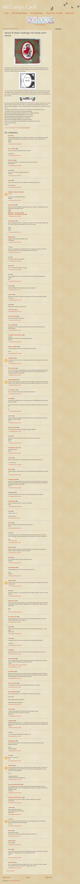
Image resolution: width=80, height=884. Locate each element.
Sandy (9, 626)
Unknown (10, 580)
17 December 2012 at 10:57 (14, 281)
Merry (9, 265)
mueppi (10, 807)
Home (7, 13)
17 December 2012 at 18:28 (14, 443)
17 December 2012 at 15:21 (14, 375)
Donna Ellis (11, 862)
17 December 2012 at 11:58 (14, 300)
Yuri (9, 819)
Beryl (9, 135)
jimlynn (10, 415)
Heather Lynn (11, 600)
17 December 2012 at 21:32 (14, 575)
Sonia (9, 436)
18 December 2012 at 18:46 (14, 678)
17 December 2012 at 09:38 (14, 216)
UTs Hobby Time (12, 316)
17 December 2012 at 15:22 (14, 385)
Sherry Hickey (11, 368)
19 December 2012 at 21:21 (14, 779)
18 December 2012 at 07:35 (14, 633)
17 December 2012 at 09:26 (14, 165)
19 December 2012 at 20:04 (14, 760)
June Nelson (11, 671)
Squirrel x (10, 547)
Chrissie (10, 709)
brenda (10, 398)
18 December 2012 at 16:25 (14, 667)
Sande (9, 180)
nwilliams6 (10, 720)
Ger (9, 732)
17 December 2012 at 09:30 (14, 175)
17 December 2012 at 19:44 (14, 506)
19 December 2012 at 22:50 (14, 802)
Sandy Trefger (11, 658)
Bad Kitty (10, 840)
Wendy (10, 557)
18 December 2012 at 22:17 (14, 704)
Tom (9, 755)
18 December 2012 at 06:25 (14, 622)
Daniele (10, 522)
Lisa (9, 532)
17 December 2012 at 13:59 (14, 353)
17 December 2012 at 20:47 (14, 552)
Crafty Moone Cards (13, 447)
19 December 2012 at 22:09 (14, 792)
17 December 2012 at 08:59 (14, 144)
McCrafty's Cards (20, 7)
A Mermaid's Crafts (12, 540)
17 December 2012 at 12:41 (14, 311)
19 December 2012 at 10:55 (14, 727)
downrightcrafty (12, 479)
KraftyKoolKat (11, 221)
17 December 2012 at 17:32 (14, 431)
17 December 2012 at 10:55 (14, 269)
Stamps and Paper (12, 346)
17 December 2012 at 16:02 (14, 411)
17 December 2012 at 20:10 (14, 518)
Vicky (9, 304)
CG (9, 247)
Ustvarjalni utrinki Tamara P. (15, 335)
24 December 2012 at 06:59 (14, 857)
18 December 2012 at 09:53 (14, 645)
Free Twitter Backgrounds (40, 24)
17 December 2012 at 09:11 (14, 155)
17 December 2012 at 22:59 (14, 596)
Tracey (9, 849)
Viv (9, 257)
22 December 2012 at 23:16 (14, 844)
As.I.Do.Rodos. (12, 389)
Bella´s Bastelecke (12, 691)
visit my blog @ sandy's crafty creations (17, 664)
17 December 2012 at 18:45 (14, 474)
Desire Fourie (11, 205)
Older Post (48, 877)
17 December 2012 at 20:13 (14, 528)
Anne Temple (11, 324)
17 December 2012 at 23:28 (14, 612)
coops (9, 638)
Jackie (9, 170)
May (9, 590)
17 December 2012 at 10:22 (14, 242)
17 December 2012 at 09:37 (14, 200)
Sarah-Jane (11, 160)
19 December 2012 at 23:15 (14, 814)
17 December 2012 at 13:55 (14, 341)
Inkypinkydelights (12, 379)
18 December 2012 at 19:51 (14, 687)
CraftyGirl (10, 765)
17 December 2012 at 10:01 (14, 232)
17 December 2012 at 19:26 (14, 487)
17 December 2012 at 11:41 (14, 289)
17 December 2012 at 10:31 (14, 252)
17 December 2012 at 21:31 (14, 562)
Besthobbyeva (11, 741)
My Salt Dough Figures (19, 13)
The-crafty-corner (12, 616)
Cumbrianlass (11, 501)
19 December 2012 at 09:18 (14, 716)
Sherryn (10, 469)
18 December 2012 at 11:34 (14, 653)
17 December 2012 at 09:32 (14, 187)
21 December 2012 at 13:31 (14, 836)
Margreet (10, 237)
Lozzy (9, 649)
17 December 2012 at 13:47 (14, 320)
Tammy (10, 285)
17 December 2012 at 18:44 (14, 464)
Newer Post (6, 877)
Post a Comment (10, 870)
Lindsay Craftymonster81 (14, 784)
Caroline (10, 294)
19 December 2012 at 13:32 (14, 750)
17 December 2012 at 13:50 (14, 330)
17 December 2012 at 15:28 (14, 393)
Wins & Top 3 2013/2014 (54, 13)
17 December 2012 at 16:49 (14, 422)
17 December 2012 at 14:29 (14, 363)
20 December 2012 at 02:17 (14, 826)
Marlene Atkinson (12, 427)
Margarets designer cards (14, 192)
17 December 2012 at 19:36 (14, 496)
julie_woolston (11, 148)
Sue (9, 274)
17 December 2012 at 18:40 (14, 453)
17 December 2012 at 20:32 (14, 542)
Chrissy (10, 457)
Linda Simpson (12, 567)
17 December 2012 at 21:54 (14, 586)
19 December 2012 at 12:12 (14, 736)
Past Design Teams (37, 13)
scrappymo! (11, 358)
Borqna (10, 830)
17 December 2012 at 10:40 (14, 261)
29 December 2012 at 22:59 (14, 867)
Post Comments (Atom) (14, 880)
